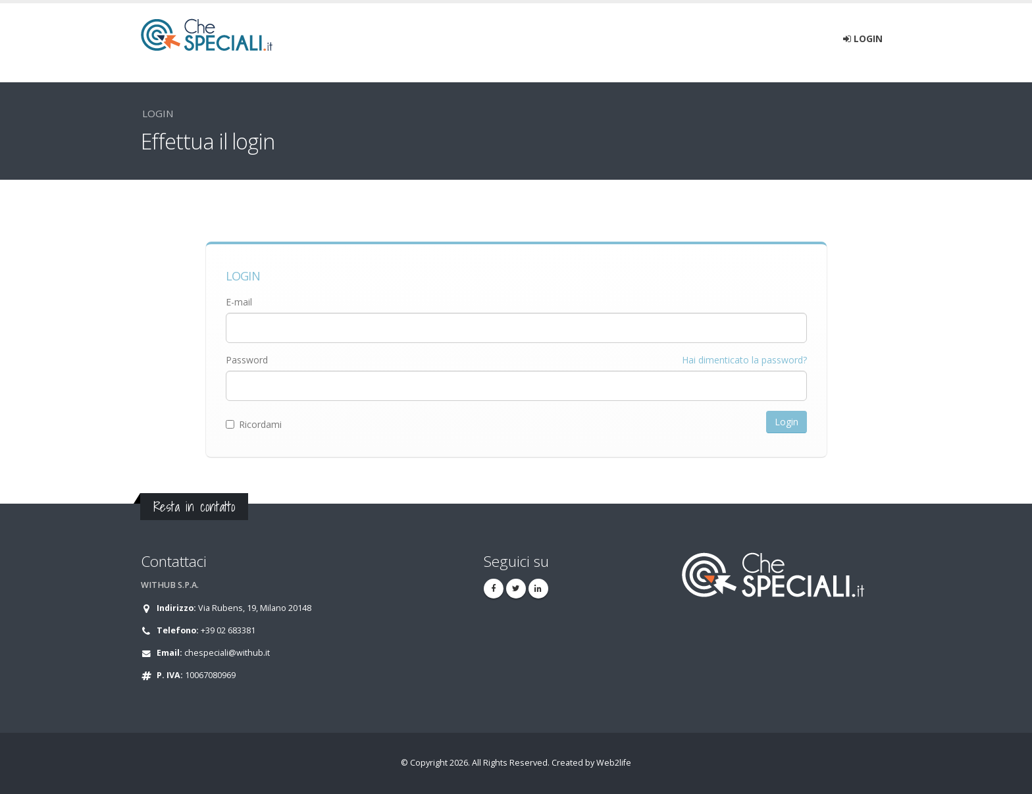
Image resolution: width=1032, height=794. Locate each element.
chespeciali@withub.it (227, 652)
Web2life (613, 762)
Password (247, 360)
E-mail (239, 302)
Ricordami (254, 424)
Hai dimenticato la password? (744, 360)
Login (863, 38)
